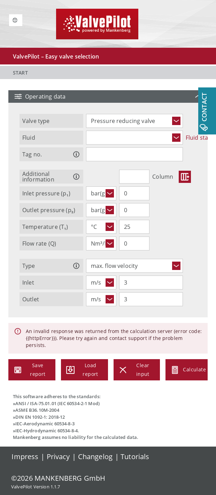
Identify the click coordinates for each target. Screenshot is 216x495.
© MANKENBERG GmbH (58, 478)
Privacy (58, 456)
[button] (108, 96)
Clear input (137, 369)
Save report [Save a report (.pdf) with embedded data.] (31, 369)
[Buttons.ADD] (185, 177)
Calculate (186, 369)
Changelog (95, 456)
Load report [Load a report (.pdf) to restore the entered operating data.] (84, 369)
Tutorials (135, 456)
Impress (24, 456)
